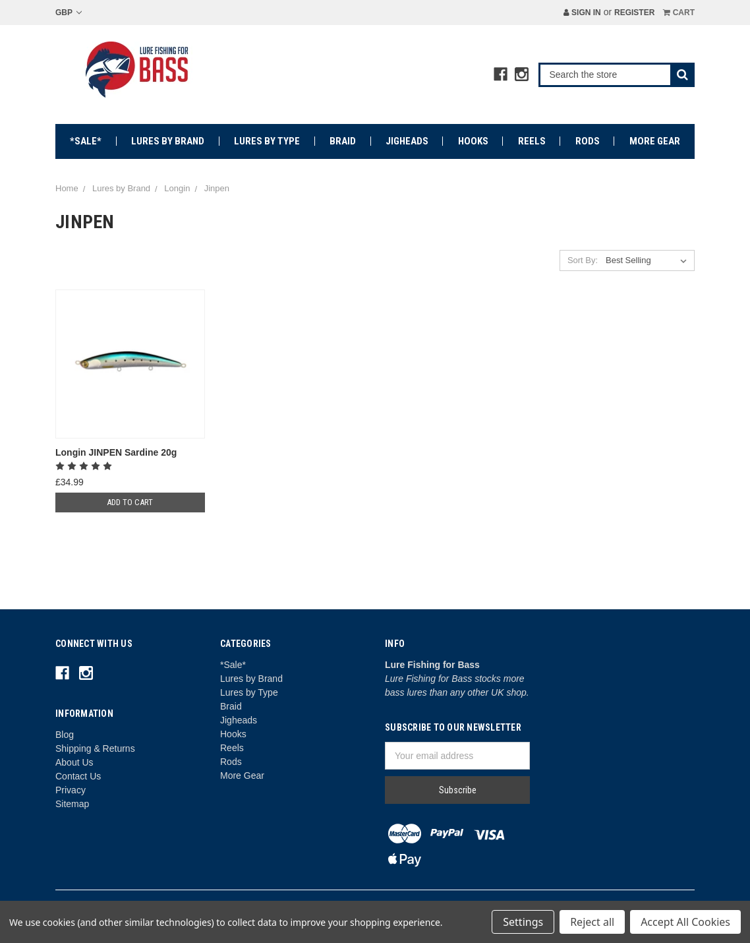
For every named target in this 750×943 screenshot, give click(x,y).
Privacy (70, 790)
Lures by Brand (167, 141)
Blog (64, 734)
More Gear (654, 141)
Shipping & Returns (95, 748)
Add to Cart (130, 502)
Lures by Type (267, 141)
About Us (74, 762)
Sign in (582, 12)
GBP (68, 12)
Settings (523, 922)
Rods (587, 141)
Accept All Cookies (685, 922)
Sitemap (72, 804)
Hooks (473, 141)
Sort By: (582, 260)
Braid (343, 141)
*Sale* (85, 141)
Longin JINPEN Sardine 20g (116, 452)
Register (634, 12)
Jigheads (407, 141)
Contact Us (78, 776)
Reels (532, 141)
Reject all (592, 922)
